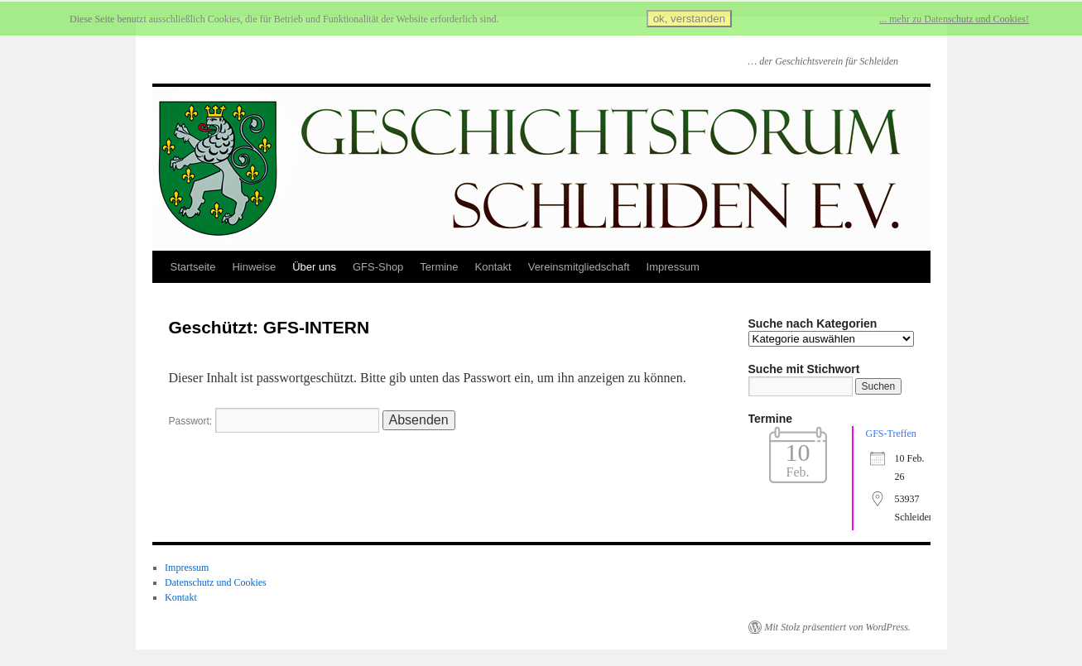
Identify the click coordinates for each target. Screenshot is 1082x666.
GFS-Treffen (891, 433)
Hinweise (254, 267)
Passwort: (274, 421)
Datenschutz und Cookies (216, 582)
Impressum (673, 267)
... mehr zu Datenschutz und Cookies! (954, 19)
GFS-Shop (378, 267)
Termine (439, 267)
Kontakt (493, 267)
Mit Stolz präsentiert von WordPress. (838, 627)
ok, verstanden (689, 18)
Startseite (193, 267)
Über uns (314, 267)
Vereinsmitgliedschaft (579, 267)
